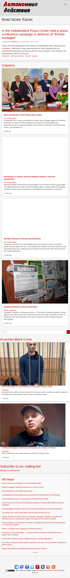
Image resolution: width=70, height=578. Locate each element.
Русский (28, 56)
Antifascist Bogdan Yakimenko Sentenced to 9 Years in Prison (29, 448)
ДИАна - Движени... (10, 310)
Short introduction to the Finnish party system (23, 115)
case (39, 51)
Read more (5, 56)
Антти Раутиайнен (10, 118)
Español (35, 56)
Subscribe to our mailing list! (20, 466)
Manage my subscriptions (10, 470)
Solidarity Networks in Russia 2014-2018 (20, 307)
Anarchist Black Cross (16, 339)
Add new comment (17, 56)
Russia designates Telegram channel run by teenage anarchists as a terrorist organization (32, 509)
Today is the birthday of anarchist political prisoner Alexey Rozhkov (24, 548)
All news (8, 479)
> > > (35, 552)
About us (35, 572)
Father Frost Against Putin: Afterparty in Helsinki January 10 (22, 529)
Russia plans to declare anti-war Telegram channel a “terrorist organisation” (27, 539)
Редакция (14, 42)
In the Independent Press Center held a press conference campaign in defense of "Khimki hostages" (35, 34)
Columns (8, 65)
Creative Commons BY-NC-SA (49, 570)
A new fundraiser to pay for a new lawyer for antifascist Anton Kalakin (25, 499)
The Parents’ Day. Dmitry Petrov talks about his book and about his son (26, 513)
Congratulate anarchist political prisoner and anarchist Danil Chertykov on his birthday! (31, 495)
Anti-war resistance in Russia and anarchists (22, 239)
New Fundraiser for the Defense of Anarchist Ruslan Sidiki (27, 387)
